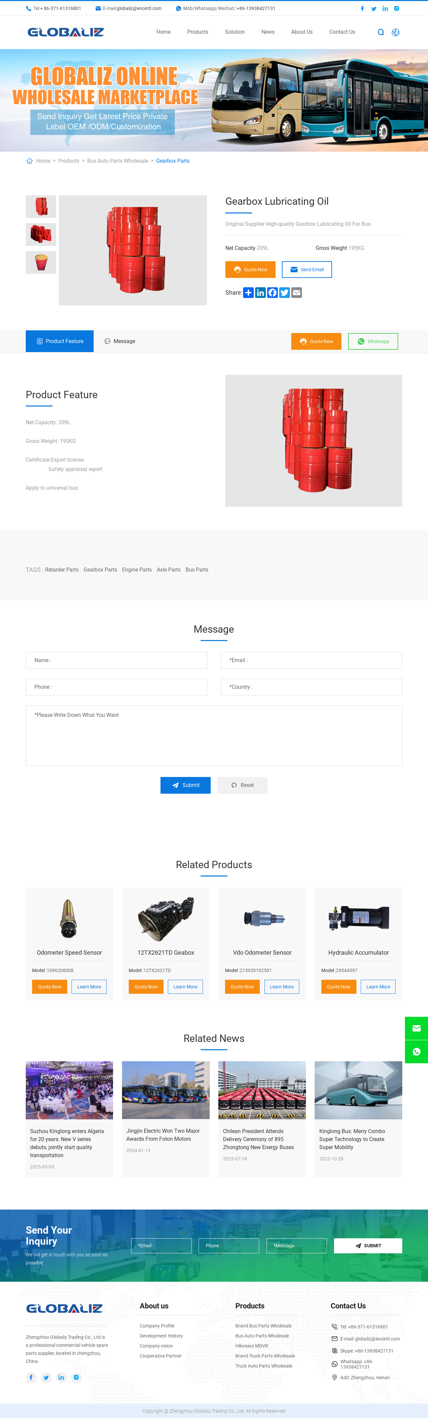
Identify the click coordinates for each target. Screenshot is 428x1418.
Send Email (307, 270)
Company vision (156, 1345)
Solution (235, 32)
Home (163, 32)
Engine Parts (137, 570)
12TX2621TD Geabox (165, 952)
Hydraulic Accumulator (358, 952)
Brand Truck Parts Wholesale (265, 1355)
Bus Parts (197, 570)
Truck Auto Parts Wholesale (263, 1365)
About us (154, 1305)
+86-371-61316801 (368, 1326)
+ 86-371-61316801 (60, 8)
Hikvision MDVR (251, 1345)
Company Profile (157, 1325)
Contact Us (342, 32)
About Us (302, 32)
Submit (186, 784)
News (268, 32)
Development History (161, 1335)
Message (119, 341)
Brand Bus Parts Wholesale (263, 1325)
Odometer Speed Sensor (69, 952)
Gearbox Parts (173, 161)
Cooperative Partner (161, 1355)
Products (197, 32)
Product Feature (59, 341)
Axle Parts (169, 570)
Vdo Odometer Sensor (262, 952)
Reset (242, 784)
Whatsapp (373, 341)
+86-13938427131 (256, 8)
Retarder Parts (62, 570)
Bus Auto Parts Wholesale (117, 161)
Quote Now (250, 270)
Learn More (89, 986)
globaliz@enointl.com (139, 8)
